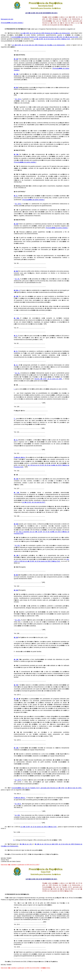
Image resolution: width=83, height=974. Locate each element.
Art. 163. (18, 620)
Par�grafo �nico (20, 797)
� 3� (16, 271)
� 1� (16, 59)
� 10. (16, 196)
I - (14, 389)
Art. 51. (17, 373)
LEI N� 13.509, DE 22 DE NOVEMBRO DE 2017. (41, 13)
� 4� (16, 575)
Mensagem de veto (7, 19)
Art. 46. (17, 279)
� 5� (16, 87)
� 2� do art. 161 (26, 844)
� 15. (16, 365)
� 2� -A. (17, 290)
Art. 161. (18, 545)
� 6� (16, 154)
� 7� (16, 685)
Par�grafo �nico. (20, 457)
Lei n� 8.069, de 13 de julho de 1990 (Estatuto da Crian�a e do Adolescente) (45, 33)
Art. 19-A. (18, 99)
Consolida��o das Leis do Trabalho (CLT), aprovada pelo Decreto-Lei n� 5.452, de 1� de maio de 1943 (45, 37)
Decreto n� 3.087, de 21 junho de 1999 (48, 379)
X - (15, 418)
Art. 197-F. (18, 780)
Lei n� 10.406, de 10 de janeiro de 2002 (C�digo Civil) (52, 39)
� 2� (16, 74)
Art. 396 (17, 815)
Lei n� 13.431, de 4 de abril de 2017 (33, 502)
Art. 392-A (18, 804)
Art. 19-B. (18, 204)
